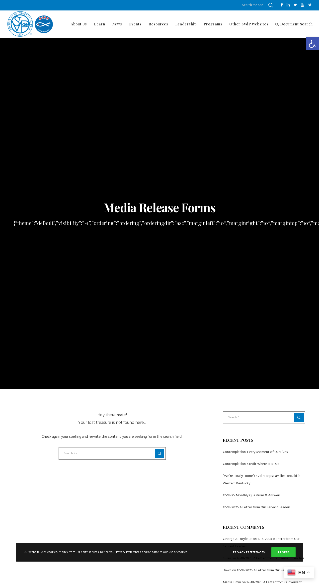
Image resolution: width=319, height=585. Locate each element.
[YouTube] (302, 5)
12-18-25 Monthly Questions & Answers (251, 495)
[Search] (271, 5)
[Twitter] (295, 5)
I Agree (283, 552)
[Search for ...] (112, 453)
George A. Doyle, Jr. (237, 539)
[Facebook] (282, 5)
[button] (312, 43)
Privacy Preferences (249, 552)
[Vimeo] (310, 5)
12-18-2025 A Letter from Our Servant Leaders (256, 507)
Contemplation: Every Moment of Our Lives (255, 452)
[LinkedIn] (288, 5)
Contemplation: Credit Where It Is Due (251, 464)
